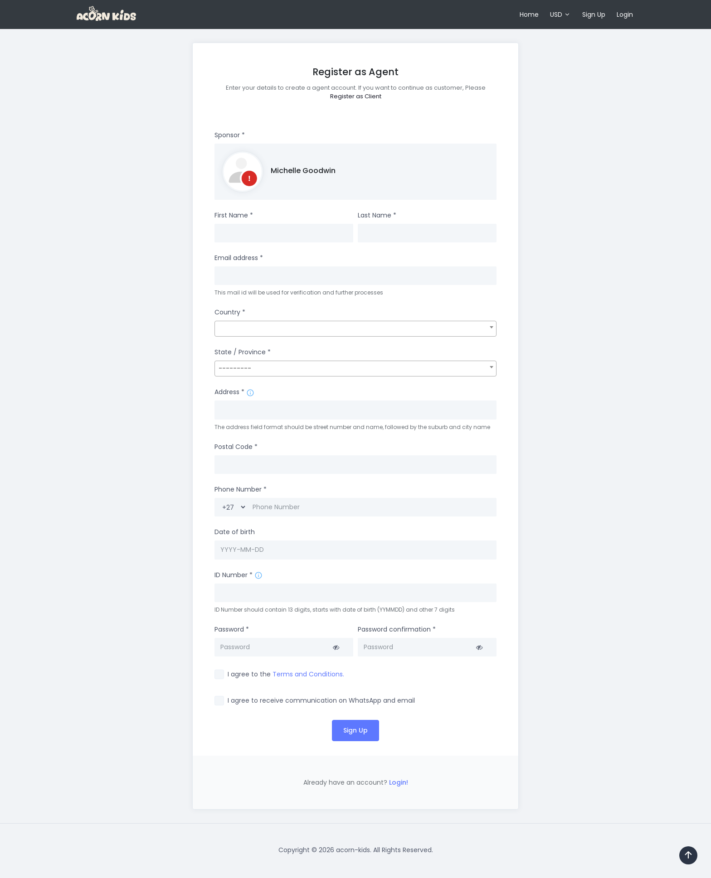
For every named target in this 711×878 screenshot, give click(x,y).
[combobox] (355, 329)
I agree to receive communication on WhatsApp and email (321, 700)
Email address (238, 257)
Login (625, 14)
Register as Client (355, 96)
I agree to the (286, 674)
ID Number (233, 574)
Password (231, 629)
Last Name (377, 215)
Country (229, 312)
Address (229, 391)
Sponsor (229, 135)
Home (529, 14)
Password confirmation (397, 629)
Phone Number (240, 489)
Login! (397, 782)
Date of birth (234, 531)
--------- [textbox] (235, 368)
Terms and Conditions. (308, 674)
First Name (233, 215)
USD (556, 14)
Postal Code (236, 446)
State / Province (242, 352)
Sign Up (593, 14)
